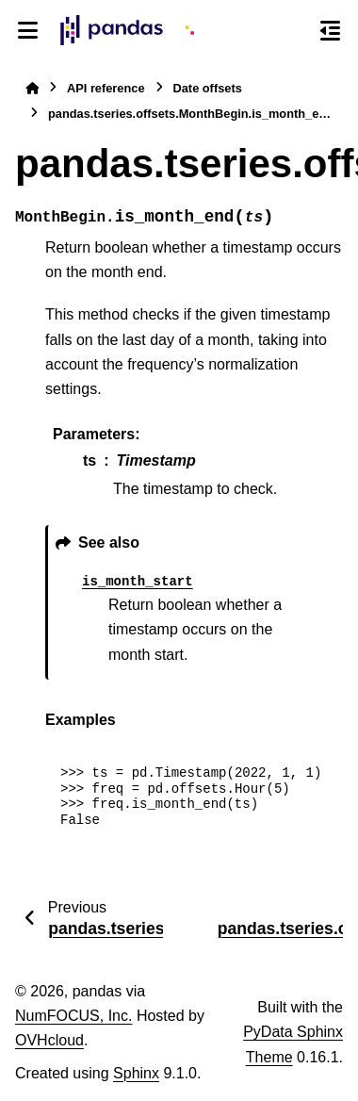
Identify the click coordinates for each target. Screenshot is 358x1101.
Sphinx (136, 1073)
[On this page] (330, 30)
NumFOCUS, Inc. (73, 1016)
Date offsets (207, 88)
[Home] (32, 88)
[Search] (294, 31)
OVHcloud (49, 1040)
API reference (106, 88)
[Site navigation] (28, 30)
